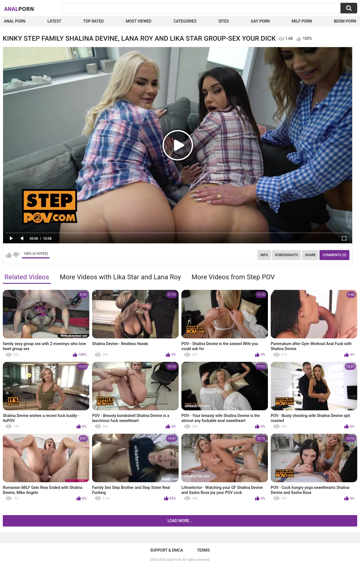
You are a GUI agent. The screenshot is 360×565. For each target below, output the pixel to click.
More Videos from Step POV (233, 277)
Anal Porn (14, 21)
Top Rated (93, 21)
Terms (203, 550)
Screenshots (286, 255)
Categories (185, 21)
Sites (224, 21)
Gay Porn (260, 21)
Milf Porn (302, 21)
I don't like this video (16, 255)
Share (310, 255)
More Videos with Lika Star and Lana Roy (120, 277)
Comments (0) (334, 255)
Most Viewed (138, 21)
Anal (19, 9)
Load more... (180, 520)
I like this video (9, 255)
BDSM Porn (345, 21)
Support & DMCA (166, 550)
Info (264, 255)
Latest (54, 21)
